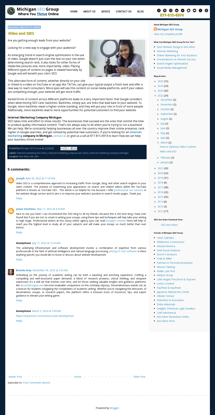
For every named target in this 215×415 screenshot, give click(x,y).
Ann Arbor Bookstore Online (173, 316)
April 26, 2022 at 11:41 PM (40, 178)
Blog (140, 11)
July (163, 123)
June (163, 128)
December (167, 99)
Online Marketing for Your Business (177, 55)
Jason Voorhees (26, 209)
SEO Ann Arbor (169, 224)
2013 (161, 206)
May (163, 133)
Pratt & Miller (164, 258)
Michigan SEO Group (170, 29)
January (165, 162)
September (167, 114)
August (165, 118)
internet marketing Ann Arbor (32, 152)
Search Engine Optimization (172, 63)
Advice (105, 11)
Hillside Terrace (165, 296)
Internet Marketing (167, 51)
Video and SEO (168, 151)
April (163, 137)
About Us (89, 11)
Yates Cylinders (165, 237)
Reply (19, 198)
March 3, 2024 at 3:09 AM (46, 311)
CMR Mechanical (166, 312)
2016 (161, 192)
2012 (161, 211)
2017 (161, 187)
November (167, 104)
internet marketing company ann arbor (68, 152)
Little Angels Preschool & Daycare (176, 279)
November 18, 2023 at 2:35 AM (50, 270)
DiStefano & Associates (170, 300)
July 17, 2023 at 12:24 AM (46, 243)
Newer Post (15, 376)
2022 (161, 95)
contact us (59, 136)
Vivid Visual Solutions (168, 250)
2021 (161, 168)
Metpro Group (165, 275)
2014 (161, 201)
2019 (161, 177)
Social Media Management (172, 67)
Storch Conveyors (167, 254)
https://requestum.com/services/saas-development (45, 315)
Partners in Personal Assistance (175, 262)
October (166, 109)
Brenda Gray (23, 270)
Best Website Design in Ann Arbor (176, 47)
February (166, 157)
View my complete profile (168, 34)
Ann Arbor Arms (166, 321)
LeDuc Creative (165, 283)
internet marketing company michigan (109, 152)
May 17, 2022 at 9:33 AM (51, 209)
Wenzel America (166, 246)
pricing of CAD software (123, 251)
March (164, 142)
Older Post (139, 376)
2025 (161, 81)
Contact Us (124, 11)
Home (73, 11)
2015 (161, 197)
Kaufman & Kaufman (169, 287)
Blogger (114, 408)
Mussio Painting (166, 267)
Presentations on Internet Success (176, 59)
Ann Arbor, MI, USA (28, 156)
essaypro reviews (116, 220)
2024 (161, 86)
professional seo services (128, 190)
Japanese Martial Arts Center (173, 292)
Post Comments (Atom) (36, 382)
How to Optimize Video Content (178, 146)
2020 (161, 173)
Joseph (20, 178)
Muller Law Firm (166, 271)
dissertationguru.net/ (32, 285)
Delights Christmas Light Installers (176, 308)
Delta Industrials (166, 304)
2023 (161, 90)
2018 (161, 182)
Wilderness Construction (170, 242)
